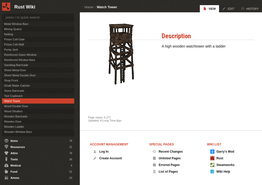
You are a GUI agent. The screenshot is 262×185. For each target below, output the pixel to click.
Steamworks (222, 165)
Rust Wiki (24, 7)
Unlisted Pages (166, 158)
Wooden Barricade (15, 116)
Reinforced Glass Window (20, 54)
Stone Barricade (14, 90)
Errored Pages (166, 165)
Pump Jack (11, 49)
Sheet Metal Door (15, 70)
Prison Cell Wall (14, 44)
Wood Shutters (13, 111)
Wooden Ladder (14, 126)
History (250, 9)
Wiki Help (220, 172)
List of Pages (165, 172)
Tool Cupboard (13, 95)
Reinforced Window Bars (19, 59)
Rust (216, 158)
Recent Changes (167, 152)
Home (88, 7)
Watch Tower (107, 7)
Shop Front (11, 80)
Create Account (107, 158)
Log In (100, 152)
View (209, 9)
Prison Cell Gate (14, 39)
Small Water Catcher (17, 85)
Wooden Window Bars (18, 131)
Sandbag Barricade (16, 65)
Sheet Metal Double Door (20, 75)
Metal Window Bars (16, 23)
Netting (8, 34)
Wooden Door (12, 121)
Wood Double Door (16, 106)
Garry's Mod (222, 152)
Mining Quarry (13, 29)
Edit (228, 9)
